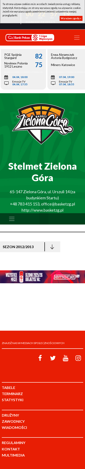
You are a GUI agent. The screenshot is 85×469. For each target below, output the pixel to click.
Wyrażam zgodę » (71, 18)
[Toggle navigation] (76, 37)
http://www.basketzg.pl (42, 210)
